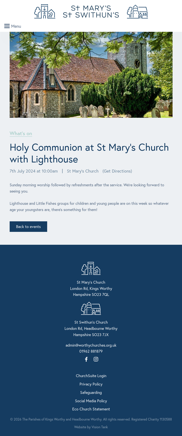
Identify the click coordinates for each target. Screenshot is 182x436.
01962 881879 (91, 351)
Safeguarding (91, 392)
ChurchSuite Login (91, 375)
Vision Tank (100, 427)
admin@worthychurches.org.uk (91, 345)
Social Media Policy (91, 400)
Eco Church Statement (91, 409)
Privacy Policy (91, 384)
